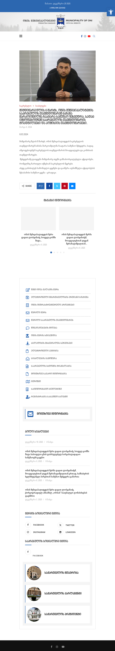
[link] (111, 12)
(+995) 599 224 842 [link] (57, 8)
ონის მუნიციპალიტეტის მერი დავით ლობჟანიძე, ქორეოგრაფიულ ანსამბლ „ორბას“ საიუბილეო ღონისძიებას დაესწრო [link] (56, 492)
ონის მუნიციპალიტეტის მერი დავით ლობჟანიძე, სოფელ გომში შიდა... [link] (38, 237)
